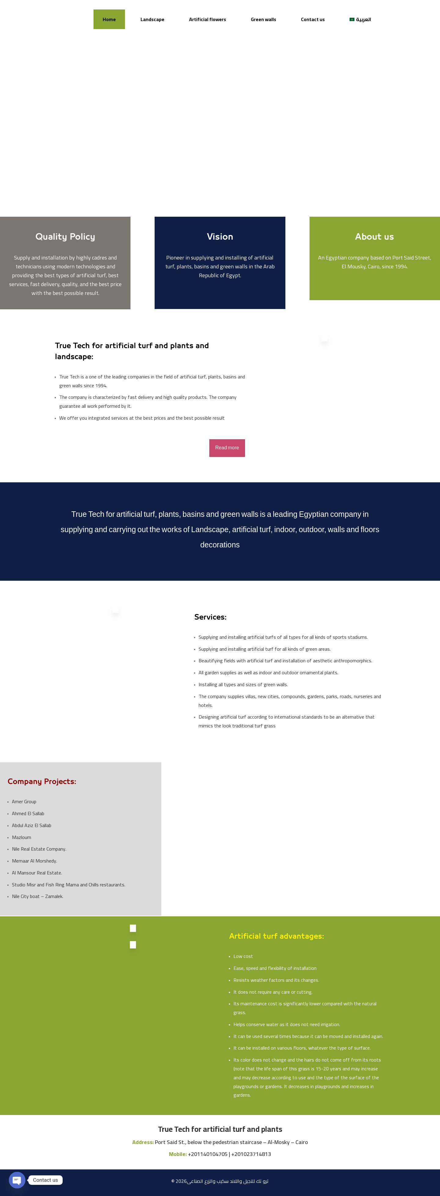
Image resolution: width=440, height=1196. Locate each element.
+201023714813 (251, 1154)
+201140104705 (208, 1154)
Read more (227, 448)
